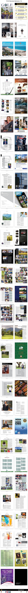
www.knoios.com (21, 590)
